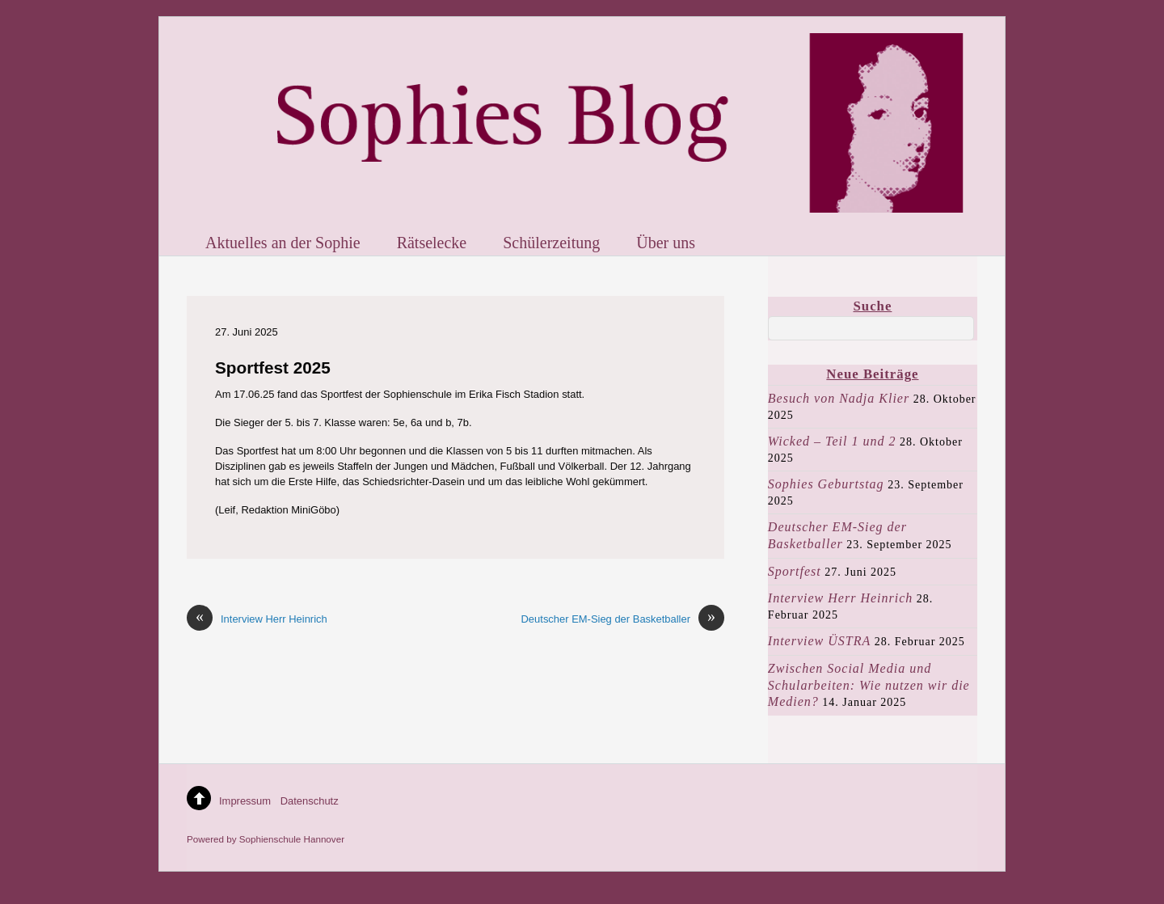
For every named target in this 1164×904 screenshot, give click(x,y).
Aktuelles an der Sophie (283, 242)
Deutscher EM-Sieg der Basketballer (623, 619)
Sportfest (794, 571)
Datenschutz (309, 801)
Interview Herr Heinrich (257, 619)
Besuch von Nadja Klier (838, 398)
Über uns (665, 242)
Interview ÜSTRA (819, 641)
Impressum (245, 801)
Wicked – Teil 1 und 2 (832, 441)
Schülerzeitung (551, 242)
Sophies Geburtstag (826, 484)
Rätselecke (432, 242)
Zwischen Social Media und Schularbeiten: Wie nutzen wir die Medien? (869, 684)
